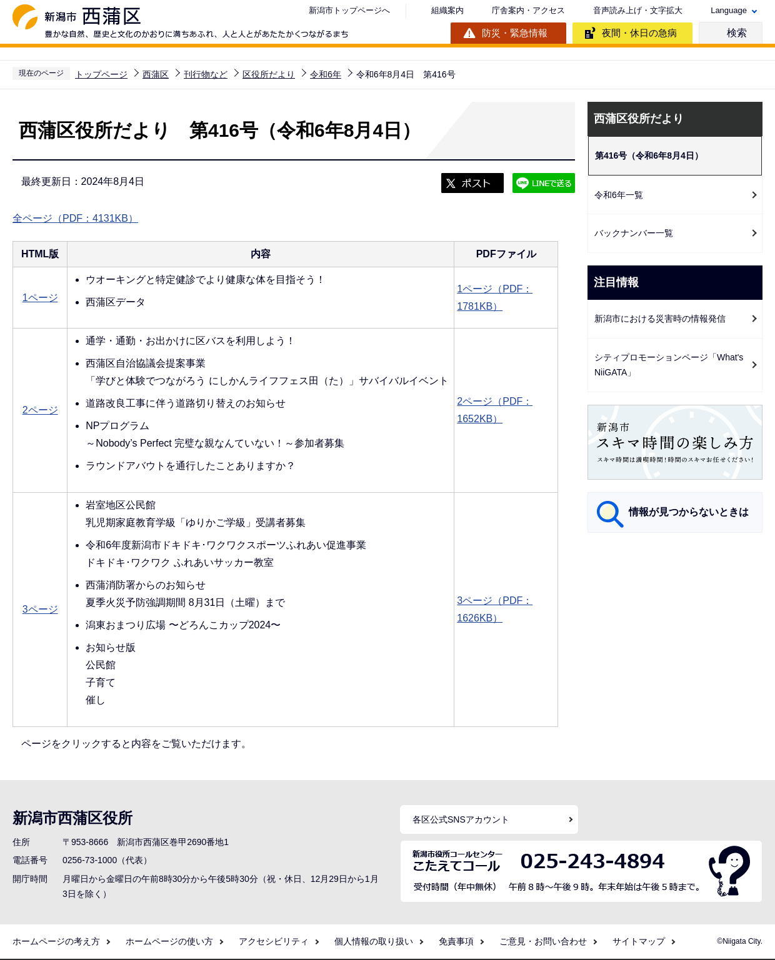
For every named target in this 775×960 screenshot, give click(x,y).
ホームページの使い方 (169, 941)
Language (729, 10)
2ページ (40, 410)
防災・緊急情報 (515, 32)
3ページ (40, 609)
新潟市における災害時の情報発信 (660, 319)
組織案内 (447, 10)
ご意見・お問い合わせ (543, 941)
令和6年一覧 (618, 195)
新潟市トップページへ (349, 10)
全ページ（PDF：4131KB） (75, 218)
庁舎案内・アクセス (528, 10)
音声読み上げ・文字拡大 (637, 10)
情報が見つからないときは (689, 512)
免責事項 (456, 941)
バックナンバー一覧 (633, 233)
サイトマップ (638, 941)
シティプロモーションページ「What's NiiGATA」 (668, 365)
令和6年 (325, 74)
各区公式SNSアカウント (460, 819)
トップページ (101, 74)
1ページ (40, 297)
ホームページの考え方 (56, 941)
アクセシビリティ (274, 941)
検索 (737, 32)
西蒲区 (155, 74)
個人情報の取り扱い (373, 941)
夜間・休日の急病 (639, 32)
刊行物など (206, 74)
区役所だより (268, 74)
